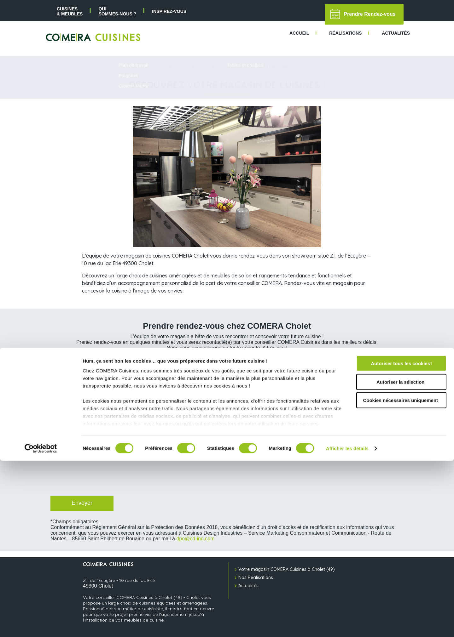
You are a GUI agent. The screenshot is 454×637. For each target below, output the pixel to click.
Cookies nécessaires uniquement (400, 576)
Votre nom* (238, 361)
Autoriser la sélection (400, 558)
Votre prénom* (65, 361)
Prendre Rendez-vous (362, 14)
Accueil (165, 66)
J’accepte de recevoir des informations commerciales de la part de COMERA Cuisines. (142, 435)
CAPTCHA (61, 450)
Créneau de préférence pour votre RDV (267, 408)
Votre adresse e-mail (72, 387)
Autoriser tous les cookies (400, 540)
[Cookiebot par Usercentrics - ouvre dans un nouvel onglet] (40, 624)
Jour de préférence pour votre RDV (86, 408)
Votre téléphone (244, 387)
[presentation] (97, 477)
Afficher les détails (347, 624)
